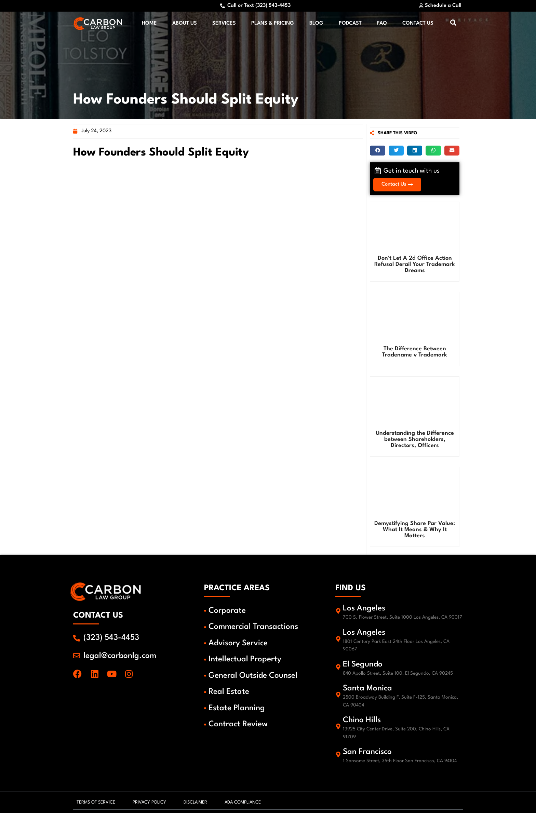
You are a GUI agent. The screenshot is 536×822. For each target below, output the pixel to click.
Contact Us (417, 24)
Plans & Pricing (272, 24)
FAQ (382, 24)
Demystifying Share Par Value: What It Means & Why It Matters (414, 531)
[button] (377, 152)
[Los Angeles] (338, 616)
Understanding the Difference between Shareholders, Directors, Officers (415, 441)
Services (224, 24)
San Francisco (368, 761)
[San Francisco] (338, 763)
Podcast (350, 24)
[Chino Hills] (338, 735)
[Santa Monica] (338, 704)
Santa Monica (368, 698)
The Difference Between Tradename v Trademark (414, 354)
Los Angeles (365, 610)
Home (149, 24)
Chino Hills (363, 730)
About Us (184, 24)
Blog (316, 24)
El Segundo (364, 674)
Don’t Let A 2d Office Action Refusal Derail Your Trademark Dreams (414, 266)
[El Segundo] (338, 676)
